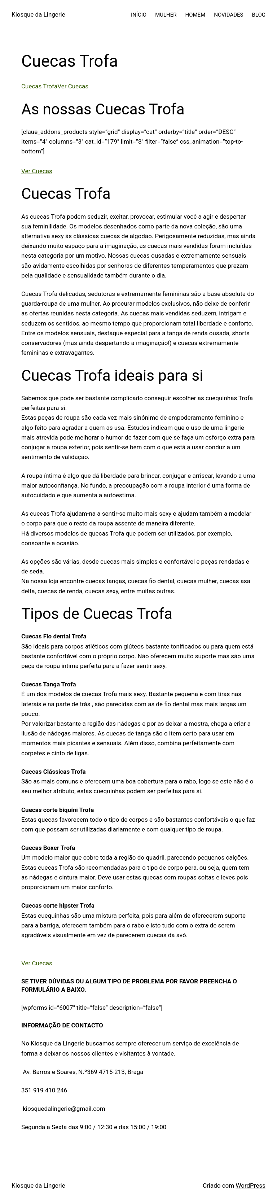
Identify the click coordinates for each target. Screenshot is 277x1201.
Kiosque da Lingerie (38, 14)
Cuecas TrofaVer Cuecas (54, 86)
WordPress (250, 1185)
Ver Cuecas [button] (36, 171)
